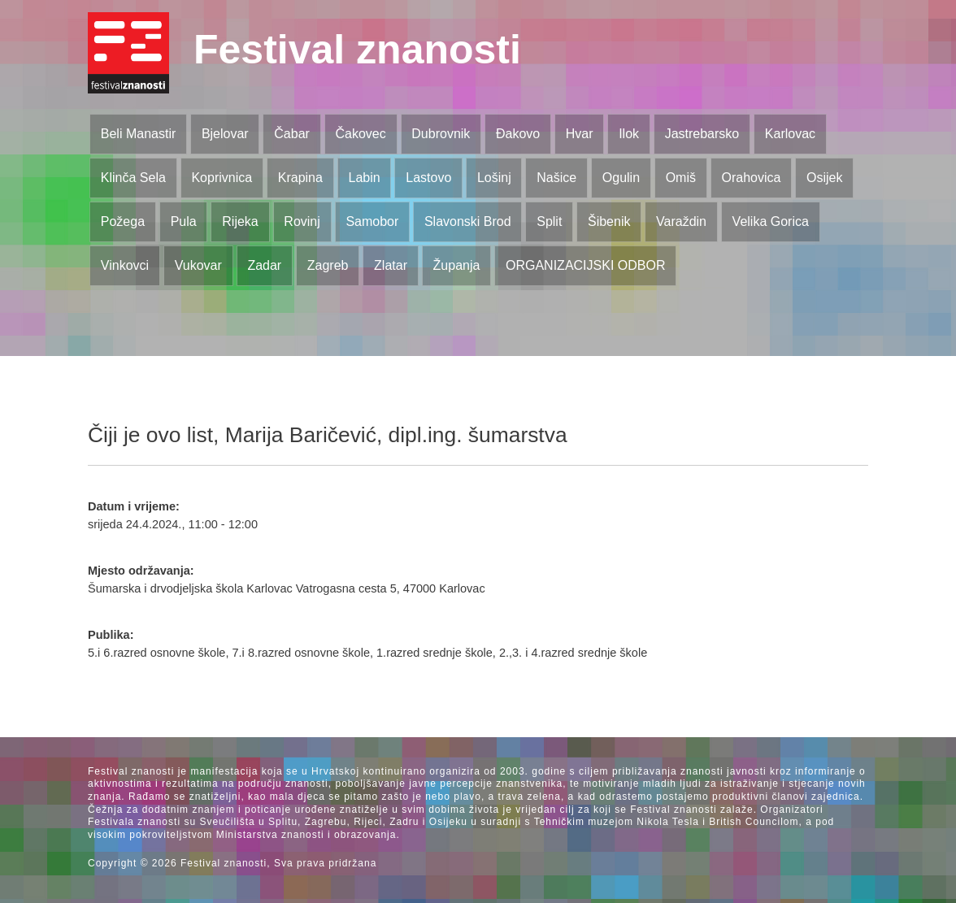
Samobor (371, 221)
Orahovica (751, 178)
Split (549, 221)
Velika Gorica (770, 221)
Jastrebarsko (702, 134)
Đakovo (518, 134)
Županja (456, 265)
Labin (364, 178)
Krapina (300, 178)
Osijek (824, 178)
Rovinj (301, 221)
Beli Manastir (138, 134)
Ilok (629, 134)
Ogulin (621, 178)
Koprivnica (221, 178)
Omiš (681, 178)
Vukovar (198, 265)
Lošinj (494, 178)
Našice (556, 178)
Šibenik (609, 221)
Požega (123, 221)
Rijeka (240, 221)
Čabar (292, 134)
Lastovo (428, 178)
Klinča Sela (133, 178)
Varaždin (681, 221)
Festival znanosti (357, 49)
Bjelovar (225, 134)
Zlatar (390, 265)
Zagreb (328, 265)
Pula (184, 221)
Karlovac (790, 134)
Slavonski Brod (467, 221)
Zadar (264, 265)
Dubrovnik (440, 134)
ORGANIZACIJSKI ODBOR (585, 265)
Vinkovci (125, 265)
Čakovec (360, 134)
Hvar (579, 134)
